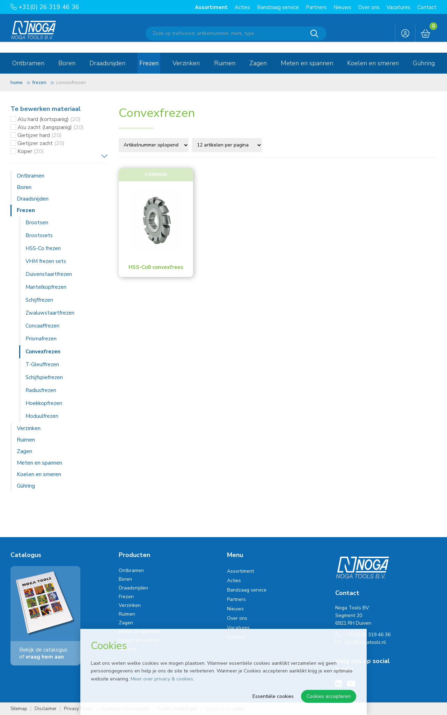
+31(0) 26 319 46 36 (44, 7)
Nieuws (342, 7)
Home (16, 82)
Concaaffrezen (42, 325)
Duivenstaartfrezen (48, 274)
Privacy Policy (78, 709)
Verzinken (186, 63)
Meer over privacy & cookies (162, 679)
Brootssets (39, 235)
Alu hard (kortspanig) (49, 119)
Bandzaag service (278, 7)
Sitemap (18, 709)
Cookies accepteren (329, 696)
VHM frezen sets (45, 261)
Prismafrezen (41, 338)
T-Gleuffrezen (42, 364)
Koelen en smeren (373, 63)
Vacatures (398, 7)
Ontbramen (28, 63)
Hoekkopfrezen (43, 403)
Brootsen (36, 222)
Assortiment (211, 7)
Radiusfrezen (40, 390)
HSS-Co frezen (43, 248)
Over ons (369, 7)
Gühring (424, 63)
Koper (30, 151)
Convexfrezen (42, 351)
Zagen (258, 63)
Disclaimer (46, 709)
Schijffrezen (39, 299)
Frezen (149, 63)
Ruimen (224, 63)
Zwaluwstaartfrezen (49, 312)
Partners (316, 7)
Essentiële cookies (273, 696)
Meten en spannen (307, 63)
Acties (242, 7)
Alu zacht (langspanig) (50, 127)
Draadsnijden (107, 63)
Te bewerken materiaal (45, 108)
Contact (427, 7)
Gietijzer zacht (41, 143)
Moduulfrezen (41, 416)
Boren (66, 63)
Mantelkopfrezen (45, 287)
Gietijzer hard (39, 135)
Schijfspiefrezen (44, 377)
